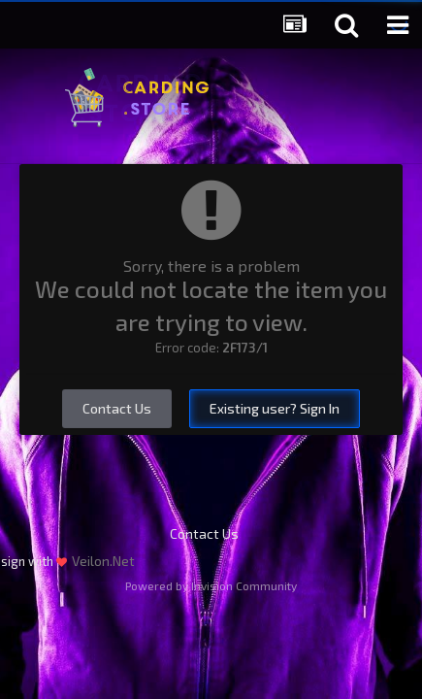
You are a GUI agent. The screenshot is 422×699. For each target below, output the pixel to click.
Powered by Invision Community (211, 585)
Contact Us (116, 408)
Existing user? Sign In (275, 408)
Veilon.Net (103, 560)
